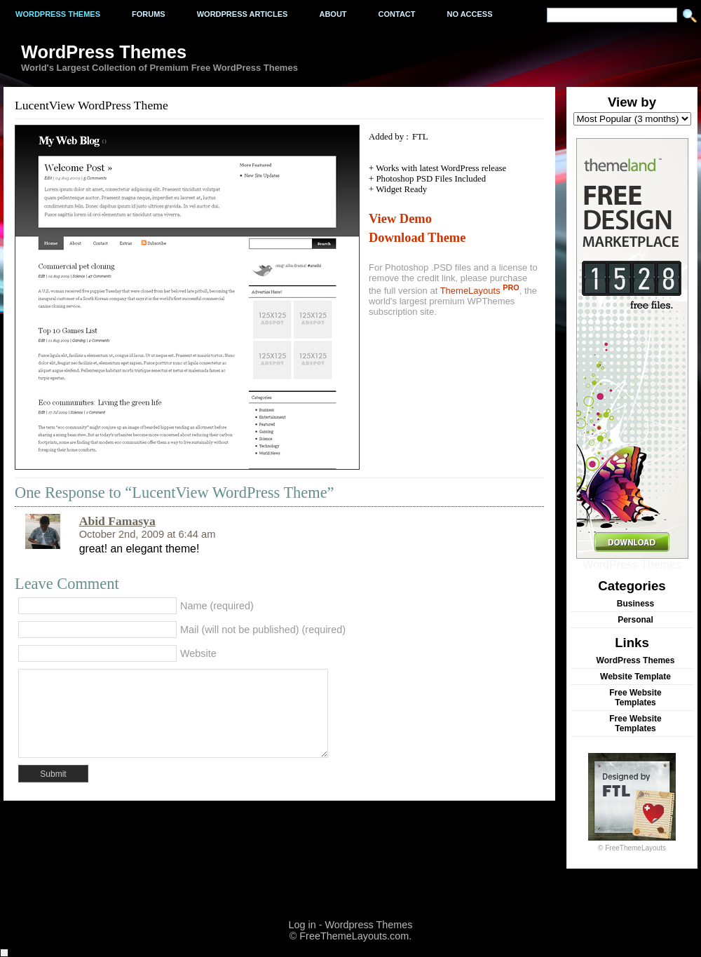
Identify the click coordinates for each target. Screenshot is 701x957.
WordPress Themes (632, 560)
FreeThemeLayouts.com (354, 936)
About (332, 14)
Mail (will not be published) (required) (263, 629)
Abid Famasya (117, 521)
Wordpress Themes (57, 14)
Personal (635, 620)
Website (198, 653)
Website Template (635, 676)
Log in (301, 924)
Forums (148, 14)
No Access (470, 14)
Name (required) (217, 605)
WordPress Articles (242, 14)
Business (635, 604)
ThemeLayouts (479, 290)
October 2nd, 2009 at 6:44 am (147, 534)
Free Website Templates (635, 697)
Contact (397, 14)
